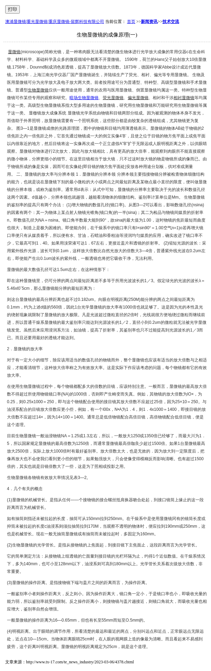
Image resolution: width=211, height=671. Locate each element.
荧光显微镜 (113, 97)
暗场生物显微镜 (84, 97)
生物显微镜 (38, 90)
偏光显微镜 (138, 97)
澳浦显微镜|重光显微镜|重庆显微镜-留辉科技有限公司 (54, 21)
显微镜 (14, 51)
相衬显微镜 (184, 97)
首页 (131, 21)
